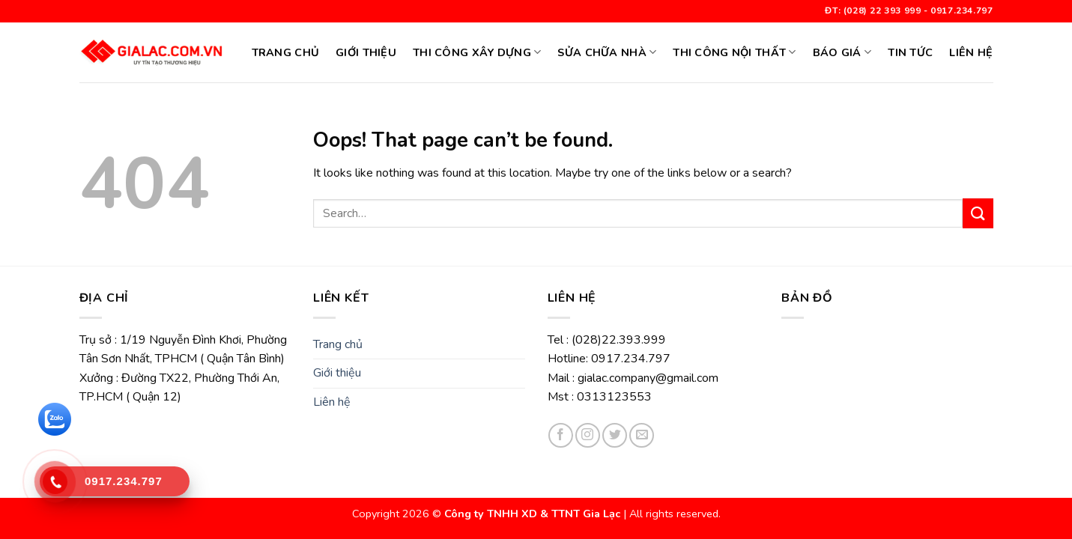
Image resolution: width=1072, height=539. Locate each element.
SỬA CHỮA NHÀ (606, 52)
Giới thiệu (366, 52)
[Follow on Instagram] (587, 435)
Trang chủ (286, 52)
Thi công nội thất (734, 52)
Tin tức (910, 52)
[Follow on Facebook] (560, 435)
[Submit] (978, 213)
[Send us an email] (641, 435)
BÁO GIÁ (842, 52)
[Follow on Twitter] (614, 435)
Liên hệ (971, 52)
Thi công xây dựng (477, 52)
